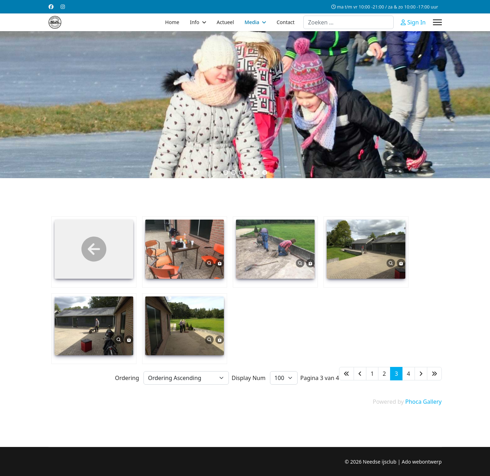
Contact (286, 22)
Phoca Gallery (423, 402)
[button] (225, 172)
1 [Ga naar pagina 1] (372, 374)
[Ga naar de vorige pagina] (360, 373)
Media (251, 22)
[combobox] (348, 22)
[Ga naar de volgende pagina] (421, 373)
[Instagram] (63, 6)
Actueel (225, 22)
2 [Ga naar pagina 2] (384, 374)
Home (172, 22)
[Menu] (437, 22)
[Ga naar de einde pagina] (434, 373)
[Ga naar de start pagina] (346, 373)
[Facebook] (51, 6)
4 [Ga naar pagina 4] (408, 374)
